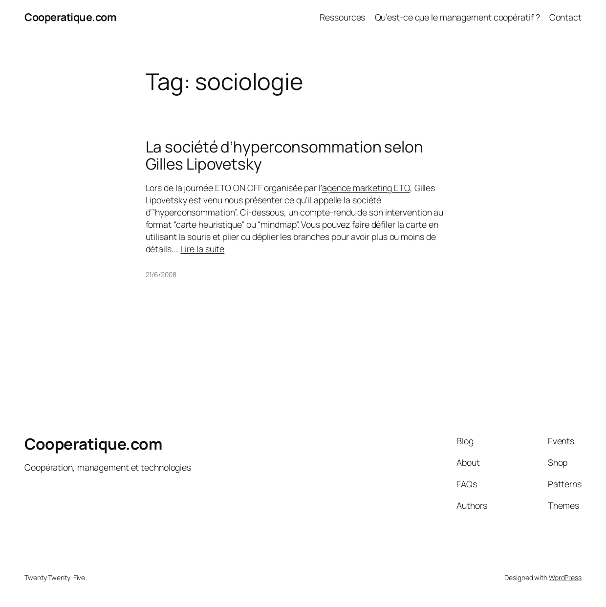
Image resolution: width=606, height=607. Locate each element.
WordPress (565, 577)
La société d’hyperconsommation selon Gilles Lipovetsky (284, 155)
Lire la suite (203, 249)
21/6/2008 (161, 274)
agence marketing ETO (366, 188)
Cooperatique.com (70, 17)
